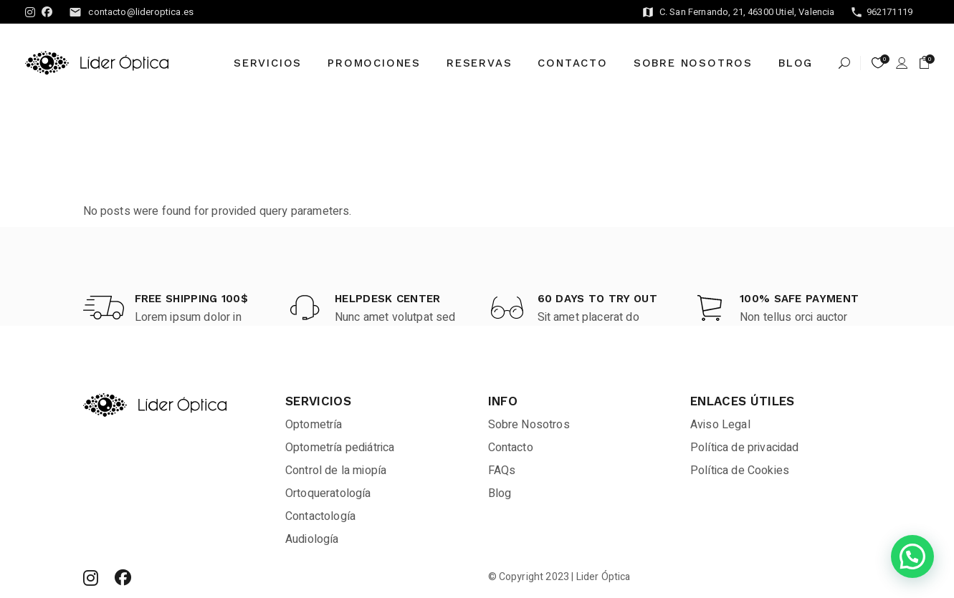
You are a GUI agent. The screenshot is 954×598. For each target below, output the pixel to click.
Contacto (510, 447)
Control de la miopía (335, 470)
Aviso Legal (720, 424)
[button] (912, 556)
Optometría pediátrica (339, 447)
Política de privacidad (744, 447)
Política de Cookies (739, 470)
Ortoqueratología (328, 493)
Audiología (312, 539)
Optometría (314, 424)
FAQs (502, 470)
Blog (500, 493)
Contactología (320, 516)
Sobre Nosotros (529, 424)
